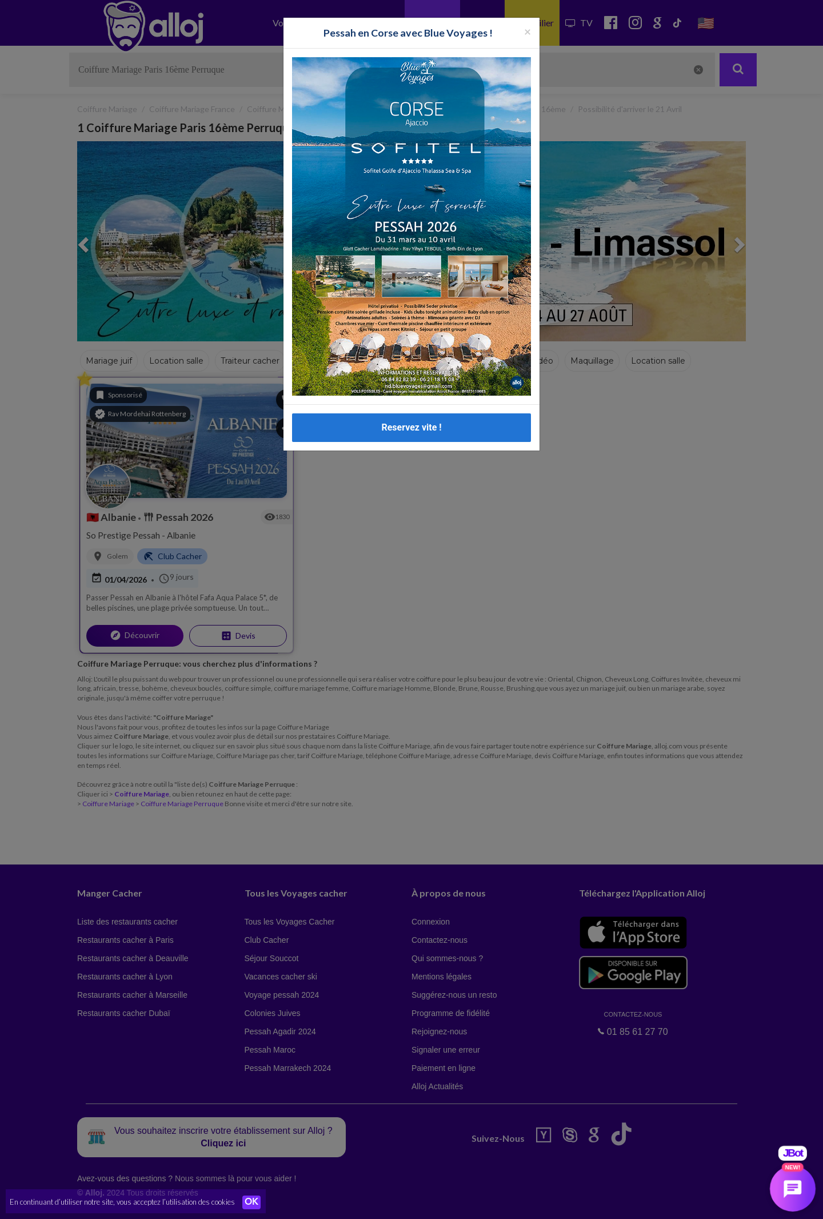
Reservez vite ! (411, 418)
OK (251, 1202)
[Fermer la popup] (527, 23)
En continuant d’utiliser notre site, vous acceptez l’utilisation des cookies (122, 1201)
